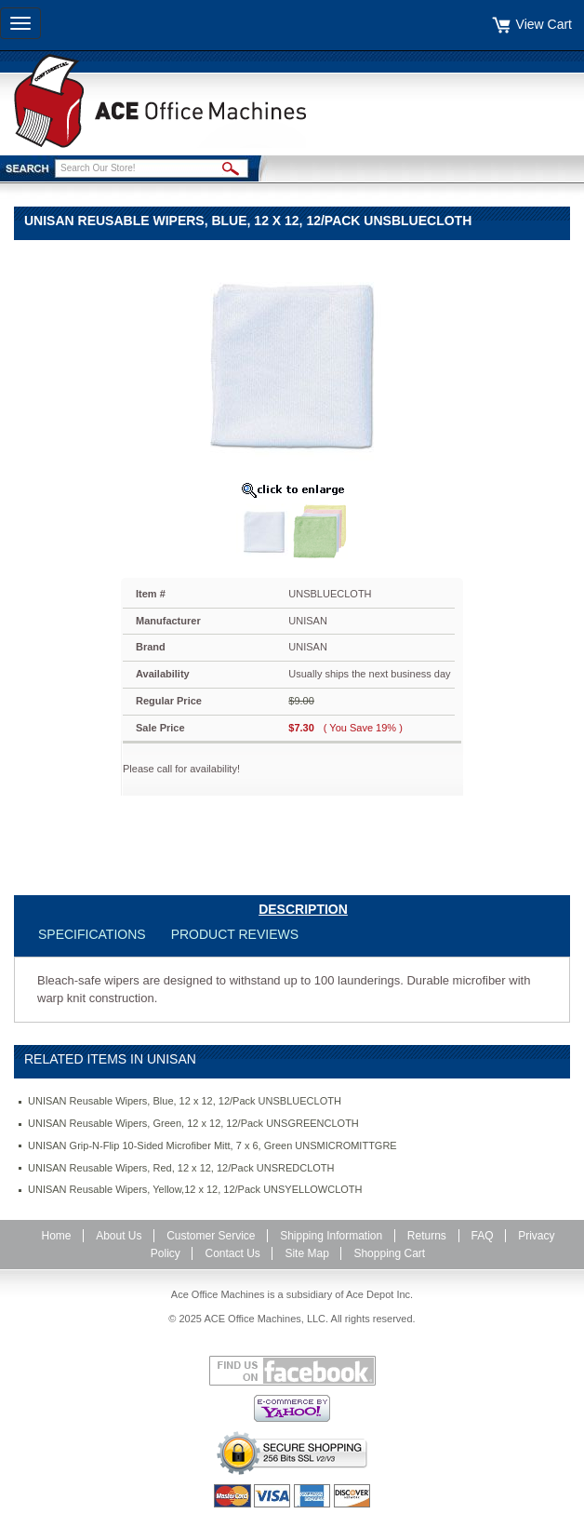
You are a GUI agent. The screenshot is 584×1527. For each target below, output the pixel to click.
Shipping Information (331, 1235)
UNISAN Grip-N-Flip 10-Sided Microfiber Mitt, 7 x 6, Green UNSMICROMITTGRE (212, 1145)
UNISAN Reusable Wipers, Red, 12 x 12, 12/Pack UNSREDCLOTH (181, 1167)
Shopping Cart (389, 1253)
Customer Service (210, 1235)
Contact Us (232, 1253)
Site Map (306, 1253)
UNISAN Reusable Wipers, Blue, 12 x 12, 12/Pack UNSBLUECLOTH (184, 1100)
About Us (118, 1235)
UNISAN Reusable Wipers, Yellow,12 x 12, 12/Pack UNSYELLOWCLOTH (195, 1189)
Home (57, 1235)
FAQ (482, 1235)
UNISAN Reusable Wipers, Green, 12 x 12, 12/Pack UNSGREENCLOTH (193, 1123)
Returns (426, 1235)
